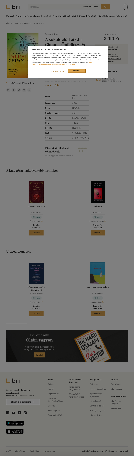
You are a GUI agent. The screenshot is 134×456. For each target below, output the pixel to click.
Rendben (76, 71)
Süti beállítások (57, 71)
